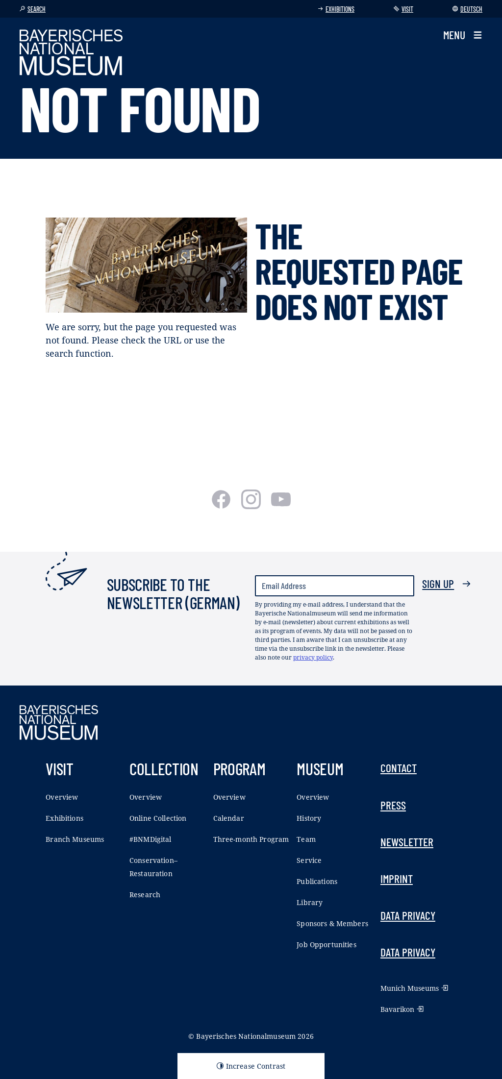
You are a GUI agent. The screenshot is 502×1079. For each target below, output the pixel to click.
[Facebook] (222, 506)
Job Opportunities (326, 944)
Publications (317, 881)
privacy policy (313, 657)
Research (144, 894)
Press (393, 805)
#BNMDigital (150, 839)
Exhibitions (336, 9)
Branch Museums (75, 839)
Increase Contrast (251, 1066)
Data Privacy (407, 915)
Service (309, 860)
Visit (403, 9)
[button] (462, 35)
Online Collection (157, 818)
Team (306, 839)
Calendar (228, 818)
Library (310, 902)
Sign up (446, 583)
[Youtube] (281, 506)
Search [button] (33, 9)
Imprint (396, 878)
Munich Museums (414, 988)
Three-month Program (251, 839)
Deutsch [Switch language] (467, 9)
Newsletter (406, 842)
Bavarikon (402, 1009)
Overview (62, 797)
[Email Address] (334, 585)
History (309, 818)
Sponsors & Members (332, 923)
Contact (398, 768)
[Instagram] (252, 506)
